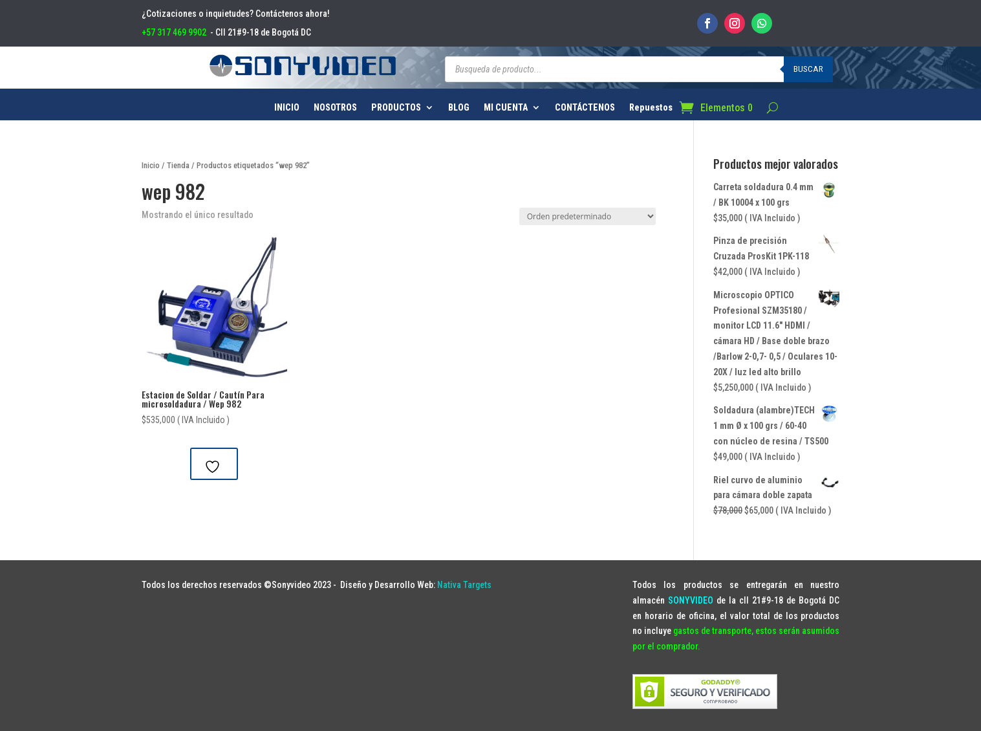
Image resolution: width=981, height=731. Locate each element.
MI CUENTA (506, 108)
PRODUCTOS (396, 108)
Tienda (178, 165)
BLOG (458, 108)
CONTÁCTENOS (585, 108)
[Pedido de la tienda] (587, 216)
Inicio (151, 165)
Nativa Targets (464, 585)
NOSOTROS (335, 108)
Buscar (808, 69)
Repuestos (651, 108)
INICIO (286, 108)
